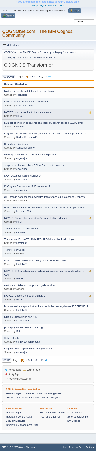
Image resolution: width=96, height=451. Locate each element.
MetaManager (13, 412)
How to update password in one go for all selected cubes (35, 260)
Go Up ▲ (90, 447)
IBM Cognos (73, 420)
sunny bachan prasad (28, 341)
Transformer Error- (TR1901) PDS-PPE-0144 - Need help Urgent (39, 239)
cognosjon (21, 94)
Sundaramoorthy (25, 147)
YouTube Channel (50, 416)
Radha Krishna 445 (26, 137)
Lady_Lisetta (23, 320)
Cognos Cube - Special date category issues (28, 348)
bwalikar (20, 126)
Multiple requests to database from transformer (30, 91)
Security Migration (16, 420)
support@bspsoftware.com (48, 5)
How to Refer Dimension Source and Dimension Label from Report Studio (44, 207)
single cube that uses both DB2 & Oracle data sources (34, 165)
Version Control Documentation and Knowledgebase (34, 397)
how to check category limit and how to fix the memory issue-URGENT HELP (46, 306)
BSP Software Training (52, 412)
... (42, 76)
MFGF (19, 116)
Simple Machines (27, 447)
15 (45, 76)
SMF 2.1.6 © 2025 (10, 447)
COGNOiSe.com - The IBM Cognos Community (37, 33)
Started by (21, 84)
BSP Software (74, 412)
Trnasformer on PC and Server (21, 228)
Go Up (6, 360)
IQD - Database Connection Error (22, 175)
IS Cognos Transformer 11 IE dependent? (27, 186)
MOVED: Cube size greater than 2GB (24, 295)
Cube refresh (11, 338)
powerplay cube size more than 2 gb (24, 327)
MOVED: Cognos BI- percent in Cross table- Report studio (36, 218)
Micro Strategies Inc (78, 416)
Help (65, 447)
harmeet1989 (23, 211)
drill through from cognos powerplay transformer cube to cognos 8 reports (44, 197)
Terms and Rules (76, 447)
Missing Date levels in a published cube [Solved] (30, 154)
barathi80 (21, 243)
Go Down (8, 77)
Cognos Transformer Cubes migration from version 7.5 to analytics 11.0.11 (45, 133)
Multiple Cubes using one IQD (20, 316)
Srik (18, 331)
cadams (20, 232)
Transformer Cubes (14, 249)
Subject (8, 84)
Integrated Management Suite (22, 425)
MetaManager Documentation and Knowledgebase (33, 393)
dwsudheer (22, 168)
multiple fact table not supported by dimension (29, 285)
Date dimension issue (16, 144)
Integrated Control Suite (19, 416)
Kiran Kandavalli (25, 105)
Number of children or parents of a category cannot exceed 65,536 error (43, 122)
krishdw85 (21, 264)
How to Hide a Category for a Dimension (26, 101)
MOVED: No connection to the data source (27, 112)
